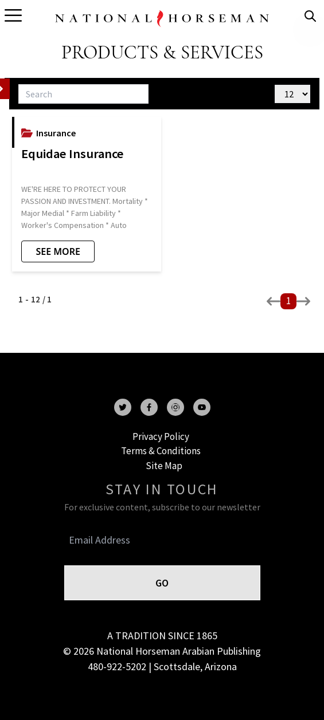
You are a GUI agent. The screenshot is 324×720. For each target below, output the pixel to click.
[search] (310, 16)
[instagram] (175, 407)
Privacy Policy (160, 436)
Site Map (164, 465)
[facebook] (149, 407)
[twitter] (122, 407)
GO (162, 582)
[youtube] (201, 407)
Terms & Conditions (161, 450)
